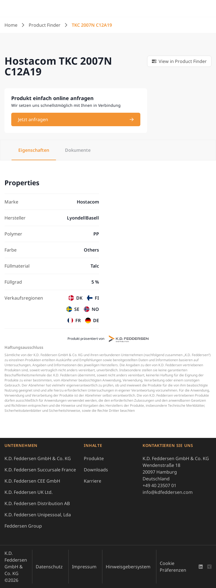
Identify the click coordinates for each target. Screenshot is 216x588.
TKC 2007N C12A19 (92, 25)
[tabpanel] (108, 253)
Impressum (84, 567)
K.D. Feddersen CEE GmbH (32, 481)
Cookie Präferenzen (173, 566)
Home (10, 25)
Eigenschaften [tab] (33, 150)
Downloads (96, 470)
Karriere (92, 481)
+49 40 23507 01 (159, 485)
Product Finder (44, 25)
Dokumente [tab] (78, 150)
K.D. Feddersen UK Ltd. (28, 492)
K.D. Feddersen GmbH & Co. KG (37, 458)
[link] (179, 61)
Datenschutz (49, 567)
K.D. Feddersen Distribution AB (37, 503)
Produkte (94, 458)
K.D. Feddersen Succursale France (40, 470)
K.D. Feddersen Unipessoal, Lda (37, 515)
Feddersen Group (23, 526)
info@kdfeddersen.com (168, 492)
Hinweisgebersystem (128, 567)
